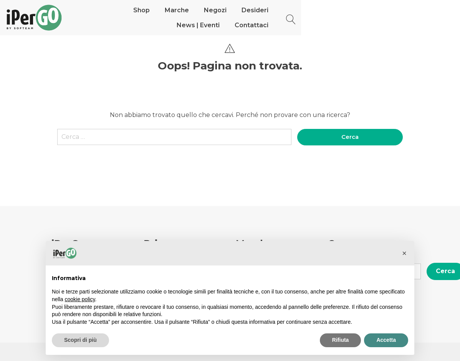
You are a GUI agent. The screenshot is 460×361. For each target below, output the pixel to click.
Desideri (259, 17)
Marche (181, 17)
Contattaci (362, 17)
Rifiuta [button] (340, 340)
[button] (404, 253)
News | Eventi (309, 17)
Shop (145, 17)
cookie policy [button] (80, 299)
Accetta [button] (386, 340)
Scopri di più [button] (80, 340)
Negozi (219, 17)
